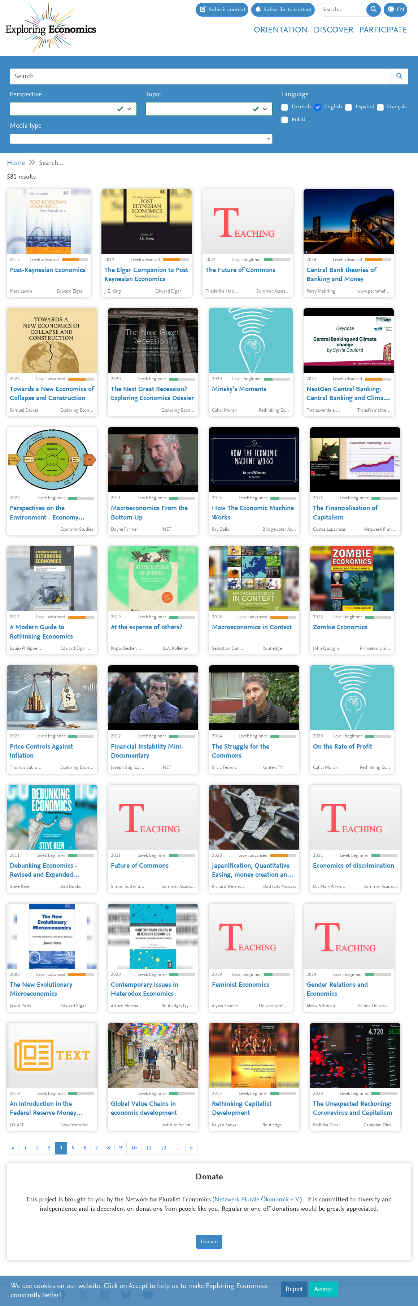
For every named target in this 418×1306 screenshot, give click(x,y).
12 (163, 1148)
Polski (298, 120)
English (333, 107)
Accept (323, 1289)
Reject (294, 1289)
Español (365, 107)
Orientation (281, 30)
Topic (153, 94)
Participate (383, 30)
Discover (333, 30)
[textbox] (141, 139)
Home (16, 163)
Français (396, 107)
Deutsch (301, 107)
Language (295, 94)
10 (134, 1148)
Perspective (26, 94)
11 (149, 1148)
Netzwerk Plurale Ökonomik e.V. (257, 1200)
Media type (26, 126)
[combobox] (141, 139)
